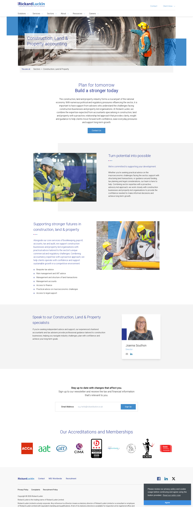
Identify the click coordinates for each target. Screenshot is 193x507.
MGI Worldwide (55, 478)
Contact (153, 6)
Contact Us (96, 130)
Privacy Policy (23, 490)
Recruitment (71, 478)
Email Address (67, 407)
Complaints (35, 490)
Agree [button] (167, 503)
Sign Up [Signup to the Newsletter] (128, 407)
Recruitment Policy (50, 490)
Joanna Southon (136, 345)
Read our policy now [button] (172, 495)
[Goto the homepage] (31, 4)
